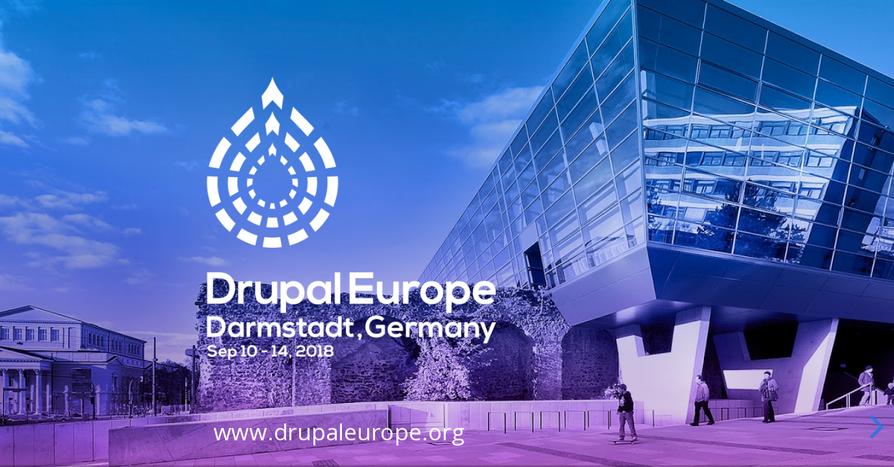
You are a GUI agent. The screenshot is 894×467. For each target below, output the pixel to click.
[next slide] (874, 426)
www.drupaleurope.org (339, 433)
